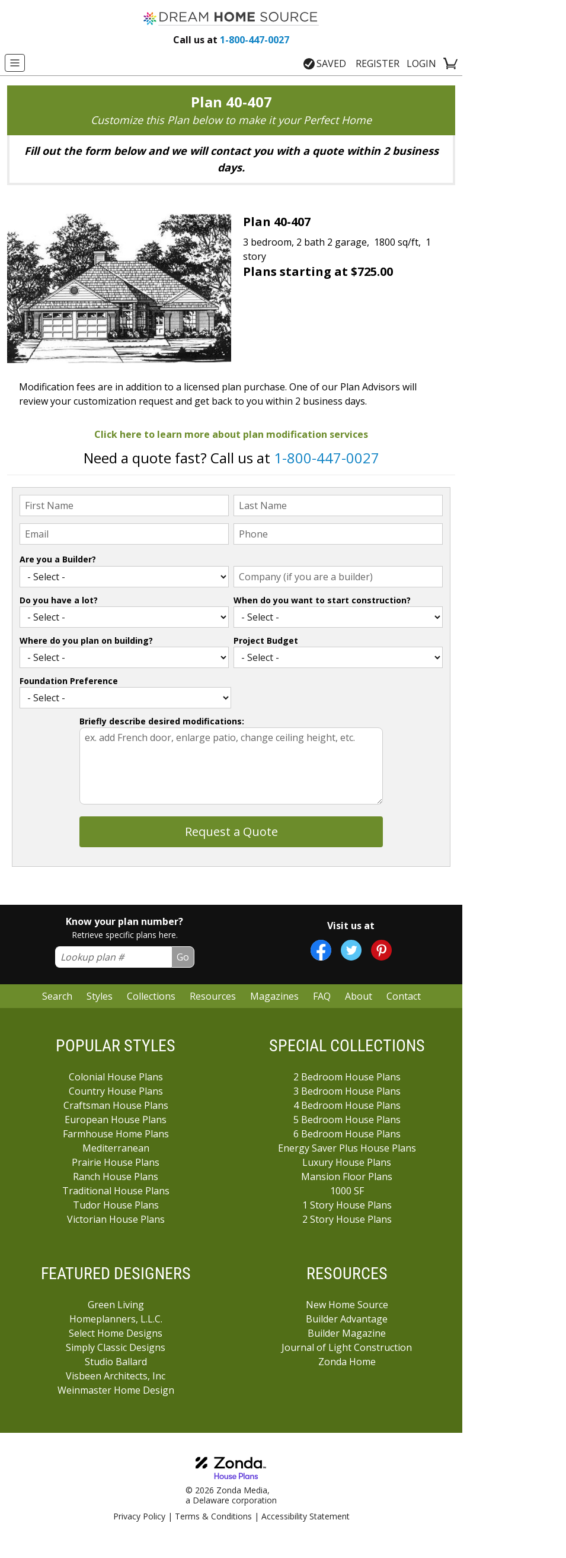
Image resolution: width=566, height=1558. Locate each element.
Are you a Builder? (58, 559)
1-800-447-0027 (231, 39)
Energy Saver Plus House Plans (347, 1148)
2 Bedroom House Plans (347, 1076)
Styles (100, 996)
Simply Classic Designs (115, 1347)
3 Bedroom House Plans (347, 1091)
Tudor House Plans (116, 1205)
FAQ (322, 996)
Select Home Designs (115, 1333)
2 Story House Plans (347, 1219)
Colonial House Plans (116, 1076)
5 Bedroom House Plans (347, 1119)
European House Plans (116, 1119)
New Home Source (347, 1304)
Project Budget (266, 640)
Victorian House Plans (116, 1219)
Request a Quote (231, 831)
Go (183, 957)
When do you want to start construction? (322, 600)
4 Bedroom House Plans (347, 1105)
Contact (403, 996)
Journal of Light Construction (347, 1347)
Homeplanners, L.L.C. (115, 1318)
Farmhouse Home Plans (116, 1133)
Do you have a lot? (59, 600)
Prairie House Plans (115, 1162)
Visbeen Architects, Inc (115, 1375)
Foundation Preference (69, 680)
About (358, 996)
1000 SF (347, 1190)
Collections (151, 996)
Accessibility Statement (305, 1516)
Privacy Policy (139, 1516)
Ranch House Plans (115, 1176)
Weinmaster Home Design (115, 1390)
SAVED (324, 63)
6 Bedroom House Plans (347, 1133)
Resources (213, 996)
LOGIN (421, 63)
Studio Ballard (116, 1361)
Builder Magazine (347, 1333)
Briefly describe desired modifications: (161, 721)
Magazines (274, 996)
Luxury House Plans (346, 1162)
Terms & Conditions (213, 1516)
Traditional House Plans (116, 1190)
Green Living (116, 1304)
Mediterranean (115, 1148)
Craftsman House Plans (115, 1105)
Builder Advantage (347, 1318)
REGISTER (377, 63)
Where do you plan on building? (86, 640)
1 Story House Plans (347, 1205)
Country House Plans (116, 1091)
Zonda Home (347, 1361)
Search (57, 996)
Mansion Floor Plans (346, 1176)
